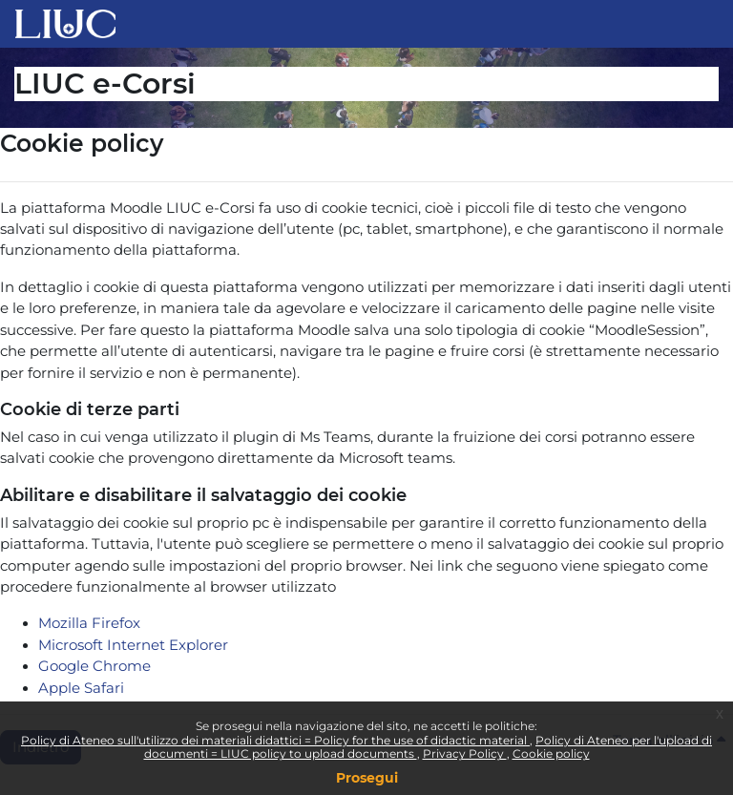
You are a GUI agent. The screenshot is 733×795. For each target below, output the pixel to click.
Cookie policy (551, 753)
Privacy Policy (465, 753)
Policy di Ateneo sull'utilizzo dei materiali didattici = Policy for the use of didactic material (275, 740)
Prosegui (367, 777)
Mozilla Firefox (89, 623)
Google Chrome (94, 666)
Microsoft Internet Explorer (133, 645)
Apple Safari (81, 688)
